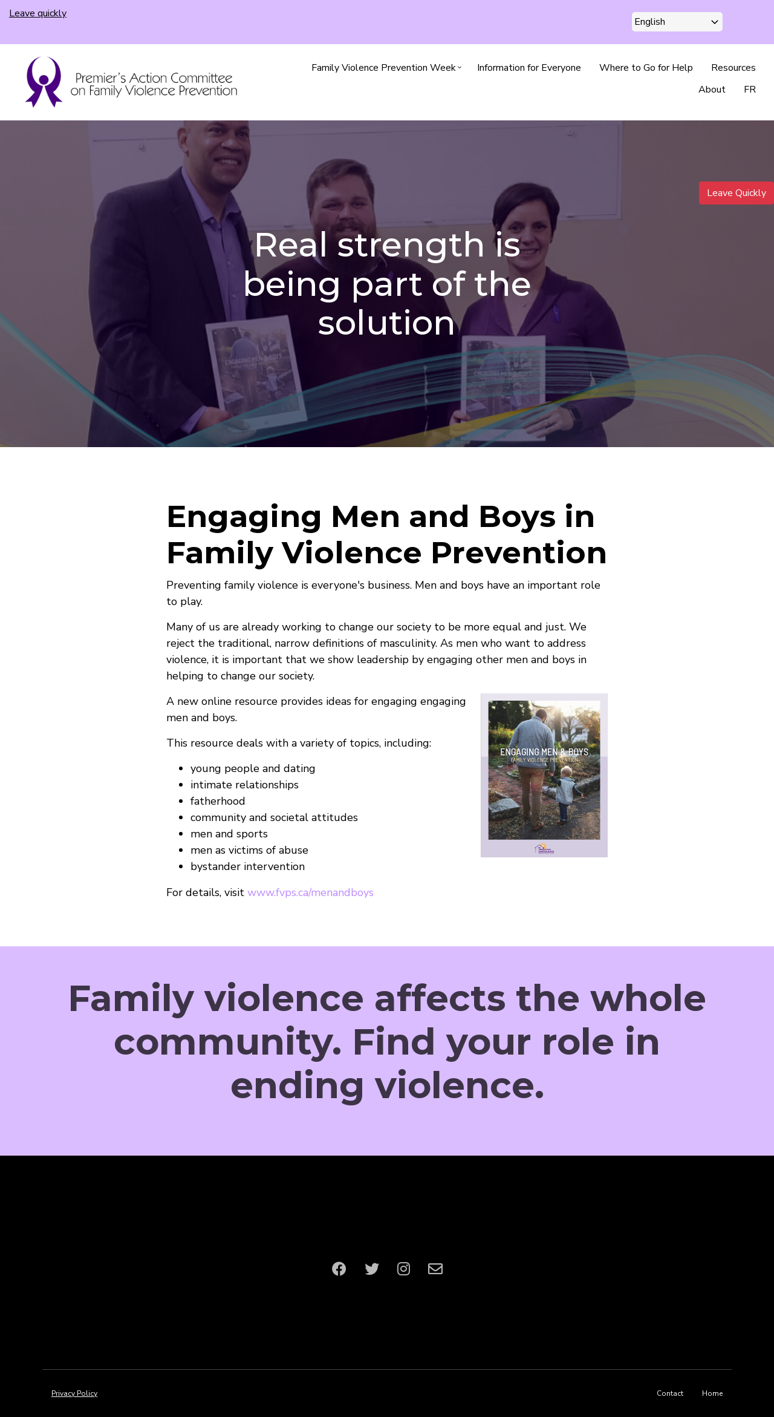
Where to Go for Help (646, 67)
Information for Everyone (529, 67)
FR (750, 89)
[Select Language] (677, 21)
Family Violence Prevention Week (388, 70)
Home (712, 1393)
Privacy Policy (74, 1393)
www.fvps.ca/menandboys (310, 892)
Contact (670, 1393)
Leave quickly (38, 13)
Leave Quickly (736, 193)
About (712, 89)
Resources (733, 67)
